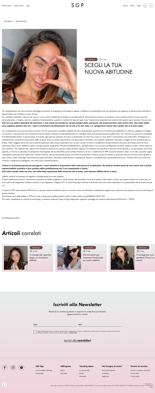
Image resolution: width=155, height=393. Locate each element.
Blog (138, 5)
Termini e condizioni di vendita (140, 370)
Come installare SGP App (44, 370)
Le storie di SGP (84, 370)
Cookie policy (135, 376)
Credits (151, 387)
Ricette (81, 373)
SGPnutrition (19, 5)
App (27, 5)
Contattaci (105, 373)
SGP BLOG (8, 21)
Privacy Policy (135, 373)
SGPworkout (6, 5)
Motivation (21, 21)
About (125, 5)
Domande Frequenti (108, 370)
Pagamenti (105, 376)
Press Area (63, 373)
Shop (132, 5)
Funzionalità (39, 373)
